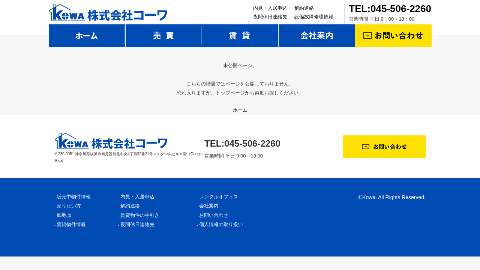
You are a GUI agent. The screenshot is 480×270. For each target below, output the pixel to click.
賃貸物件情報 (71, 224)
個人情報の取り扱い (221, 224)
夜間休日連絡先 (270, 17)
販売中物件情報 (74, 197)
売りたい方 (69, 205)
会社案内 (317, 35)
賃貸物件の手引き (139, 215)
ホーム (87, 35)
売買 (164, 35)
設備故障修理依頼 (313, 17)
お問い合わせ (393, 35)
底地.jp (64, 215)
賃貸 (240, 35)
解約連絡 (304, 8)
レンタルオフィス (218, 197)
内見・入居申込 (270, 8)
